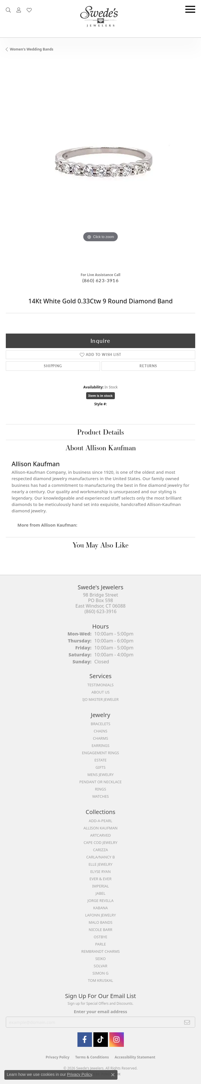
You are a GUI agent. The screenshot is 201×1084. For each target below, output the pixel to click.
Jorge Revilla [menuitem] (101, 900)
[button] (8, 10)
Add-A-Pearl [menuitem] (100, 820)
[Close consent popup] (113, 1074)
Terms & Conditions (92, 1057)
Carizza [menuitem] (100, 849)
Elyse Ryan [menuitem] (100, 871)
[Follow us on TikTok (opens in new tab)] (100, 1039)
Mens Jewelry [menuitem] (100, 774)
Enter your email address (100, 1011)
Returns (148, 365)
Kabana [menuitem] (100, 907)
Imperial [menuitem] (100, 886)
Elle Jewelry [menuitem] (100, 864)
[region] (100, 164)
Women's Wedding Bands (31, 49)
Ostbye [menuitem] (100, 936)
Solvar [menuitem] (100, 965)
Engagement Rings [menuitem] (100, 752)
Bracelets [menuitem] (100, 723)
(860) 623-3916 (100, 280)
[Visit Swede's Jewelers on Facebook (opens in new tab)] (84, 1039)
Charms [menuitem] (100, 738)
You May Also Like (100, 545)
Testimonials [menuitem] (100, 684)
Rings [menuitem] (100, 789)
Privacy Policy (58, 1057)
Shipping (53, 365)
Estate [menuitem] (101, 760)
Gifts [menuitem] (100, 767)
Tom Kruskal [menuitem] (100, 980)
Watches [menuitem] (100, 796)
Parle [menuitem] (100, 944)
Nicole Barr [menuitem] (100, 929)
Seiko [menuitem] (100, 958)
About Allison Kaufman (101, 448)
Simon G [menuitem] (100, 973)
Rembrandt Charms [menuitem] (100, 951)
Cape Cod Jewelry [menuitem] (100, 842)
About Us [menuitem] (100, 692)
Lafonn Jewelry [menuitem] (100, 915)
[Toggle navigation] (190, 9)
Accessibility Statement (135, 1057)
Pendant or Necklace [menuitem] (100, 781)
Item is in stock (100, 395)
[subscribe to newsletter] (187, 1022)
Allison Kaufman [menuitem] (101, 828)
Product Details (100, 432)
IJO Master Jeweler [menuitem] (100, 699)
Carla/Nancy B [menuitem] (100, 857)
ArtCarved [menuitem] (100, 835)
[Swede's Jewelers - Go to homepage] (100, 19)
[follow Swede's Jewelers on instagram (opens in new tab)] (116, 1039)
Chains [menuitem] (100, 731)
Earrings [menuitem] (101, 745)
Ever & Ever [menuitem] (101, 878)
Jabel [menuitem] (101, 893)
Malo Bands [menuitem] (100, 922)
